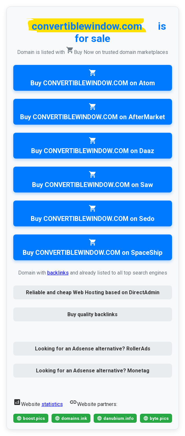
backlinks (58, 273)
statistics (52, 404)
